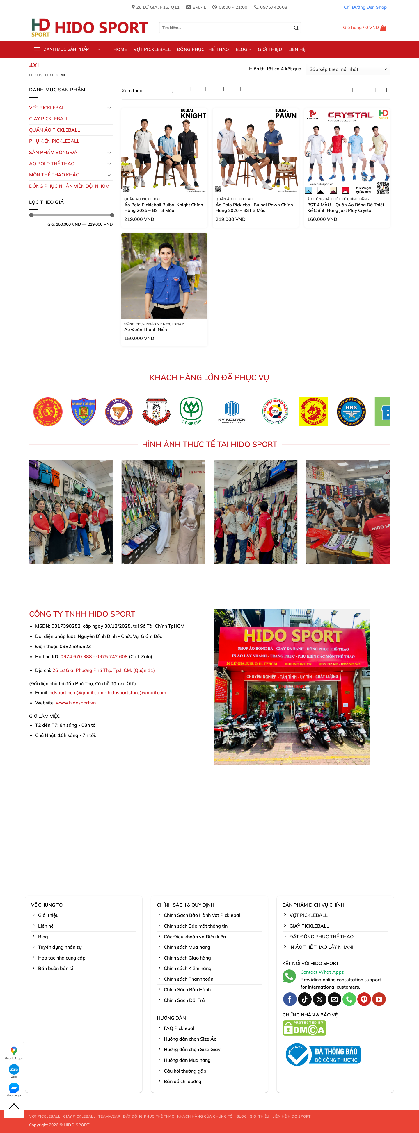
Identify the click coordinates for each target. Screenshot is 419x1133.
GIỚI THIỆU (270, 49)
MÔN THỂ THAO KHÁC (54, 175)
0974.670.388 (76, 656)
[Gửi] (296, 28)
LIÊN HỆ (297, 49)
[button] (364, 28)
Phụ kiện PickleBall (54, 141)
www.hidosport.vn (76, 703)
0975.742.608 (112, 656)
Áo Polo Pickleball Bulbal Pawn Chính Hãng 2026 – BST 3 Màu (254, 207)
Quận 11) (145, 670)
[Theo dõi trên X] (319, 999)
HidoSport (41, 75)
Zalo (14, 1071)
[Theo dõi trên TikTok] (305, 999)
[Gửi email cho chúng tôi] (334, 999)
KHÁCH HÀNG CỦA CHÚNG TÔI (205, 1116)
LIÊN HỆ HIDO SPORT (291, 1116)
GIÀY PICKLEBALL (49, 118)
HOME (120, 49)
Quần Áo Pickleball (54, 130)
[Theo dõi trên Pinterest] (364, 999)
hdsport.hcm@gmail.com (76, 692)
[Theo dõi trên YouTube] (379, 999)
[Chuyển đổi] (109, 107)
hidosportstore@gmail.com (137, 692)
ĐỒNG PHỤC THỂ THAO (203, 49)
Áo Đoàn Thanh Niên (145, 329)
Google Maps (14, 1053)
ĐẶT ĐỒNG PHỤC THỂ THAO (148, 1116)
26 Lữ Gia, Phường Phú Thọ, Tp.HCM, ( (93, 670)
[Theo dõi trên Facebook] (290, 999)
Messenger (14, 1090)
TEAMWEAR (109, 1116)
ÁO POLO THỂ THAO (51, 164)
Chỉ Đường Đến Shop (365, 7)
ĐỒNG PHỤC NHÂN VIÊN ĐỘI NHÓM (69, 186)
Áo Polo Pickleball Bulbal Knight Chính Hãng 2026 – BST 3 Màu (163, 207)
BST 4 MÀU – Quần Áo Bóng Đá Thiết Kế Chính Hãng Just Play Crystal (345, 207)
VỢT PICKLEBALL (152, 49)
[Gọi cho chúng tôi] (349, 999)
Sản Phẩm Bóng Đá (53, 152)
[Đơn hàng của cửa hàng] (348, 69)
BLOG (244, 49)
